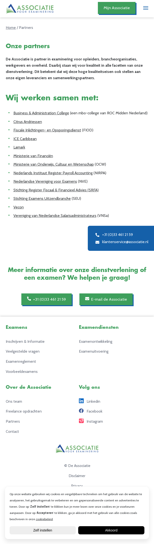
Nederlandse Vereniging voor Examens (45, 181)
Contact (12, 431)
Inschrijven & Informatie (25, 341)
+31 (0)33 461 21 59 (46, 299)
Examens (16, 327)
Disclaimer (77, 475)
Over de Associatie (28, 387)
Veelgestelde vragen (23, 351)
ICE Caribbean (25, 138)
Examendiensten (99, 327)
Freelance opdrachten (24, 411)
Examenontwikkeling (95, 341)
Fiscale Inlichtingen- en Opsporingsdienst (47, 130)
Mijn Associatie (117, 7)
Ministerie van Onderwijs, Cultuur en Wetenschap (53, 164)
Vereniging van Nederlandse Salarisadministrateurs (54, 215)
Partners (13, 421)
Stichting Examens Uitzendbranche (42, 198)
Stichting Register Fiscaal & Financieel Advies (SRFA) (56, 190)
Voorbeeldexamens (22, 371)
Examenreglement (21, 361)
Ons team (14, 401)
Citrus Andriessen (27, 121)
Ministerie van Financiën (33, 156)
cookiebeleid (44, 519)
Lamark (19, 147)
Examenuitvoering (93, 351)
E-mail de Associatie (106, 299)
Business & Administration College (41, 113)
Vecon (18, 207)
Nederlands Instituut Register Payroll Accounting (53, 173)
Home (11, 27)
